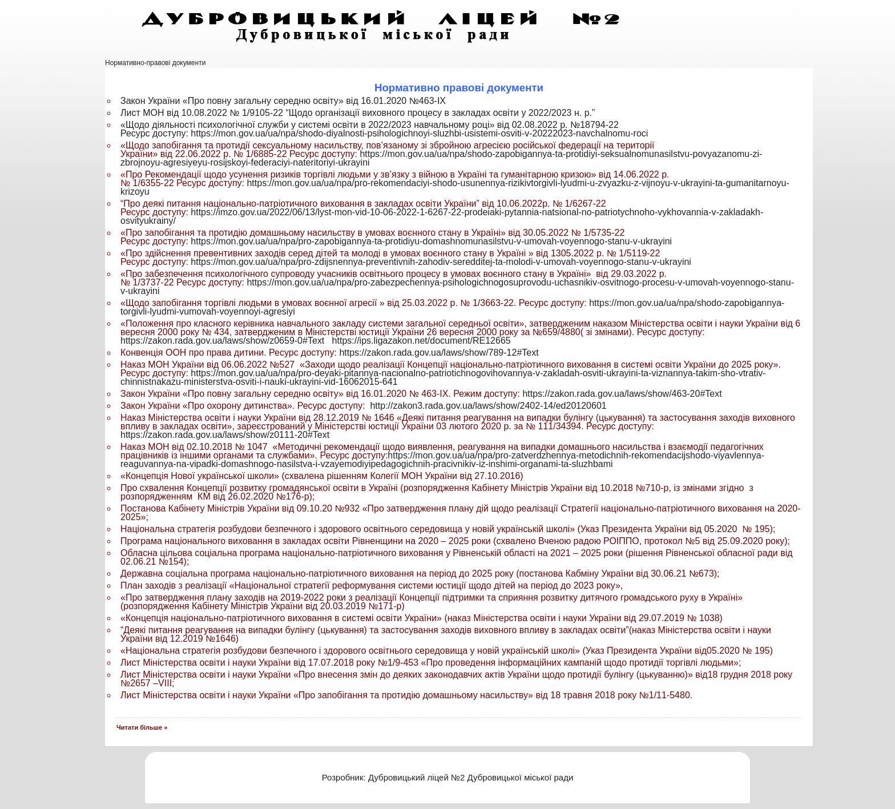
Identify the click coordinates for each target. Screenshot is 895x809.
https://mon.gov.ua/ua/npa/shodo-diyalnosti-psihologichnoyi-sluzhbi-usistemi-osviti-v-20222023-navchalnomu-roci (419, 133)
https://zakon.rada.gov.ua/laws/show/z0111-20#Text (224, 435)
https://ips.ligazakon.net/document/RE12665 (421, 340)
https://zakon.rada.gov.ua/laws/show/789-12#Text (438, 352)
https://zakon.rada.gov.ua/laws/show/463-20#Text (621, 394)
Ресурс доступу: (155, 133)
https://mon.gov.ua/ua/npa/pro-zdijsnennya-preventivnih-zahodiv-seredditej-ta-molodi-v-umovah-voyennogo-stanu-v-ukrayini (441, 262)
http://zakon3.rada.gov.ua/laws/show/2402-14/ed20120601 (488, 405)
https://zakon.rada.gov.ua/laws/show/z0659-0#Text (222, 340)
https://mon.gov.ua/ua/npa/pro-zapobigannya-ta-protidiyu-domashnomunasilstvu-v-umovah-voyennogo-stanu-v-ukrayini (431, 241)
